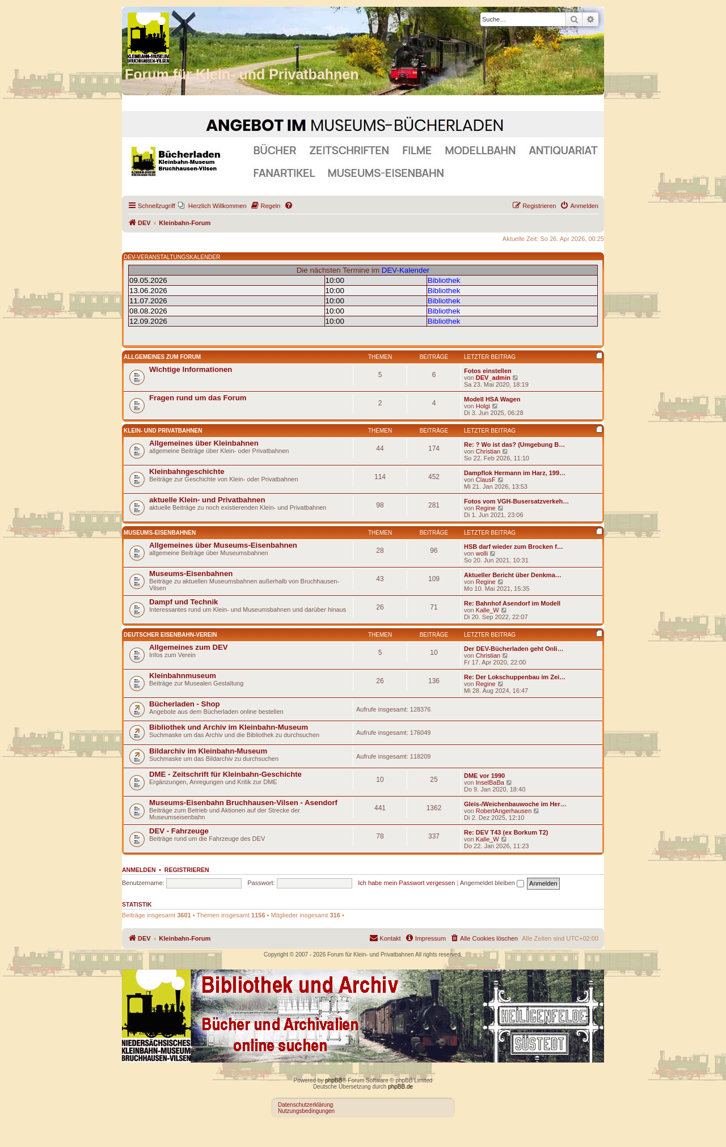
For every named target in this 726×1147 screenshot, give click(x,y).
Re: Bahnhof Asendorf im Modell (512, 603)
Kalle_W (487, 610)
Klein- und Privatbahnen (163, 431)
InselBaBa (490, 782)
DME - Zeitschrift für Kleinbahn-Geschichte (225, 774)
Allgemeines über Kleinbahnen (204, 443)
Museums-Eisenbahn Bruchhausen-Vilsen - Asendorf (243, 802)
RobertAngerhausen (503, 810)
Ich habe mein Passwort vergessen (406, 882)
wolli (482, 553)
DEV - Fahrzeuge (179, 831)
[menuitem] (212, 206)
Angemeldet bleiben (492, 882)
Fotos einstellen (488, 370)
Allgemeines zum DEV (188, 647)
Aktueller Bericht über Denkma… (513, 575)
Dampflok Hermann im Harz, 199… (514, 472)
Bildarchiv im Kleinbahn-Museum (208, 751)
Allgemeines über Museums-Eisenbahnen (223, 545)
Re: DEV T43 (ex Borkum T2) (506, 832)
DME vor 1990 (484, 775)
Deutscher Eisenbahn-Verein (170, 635)
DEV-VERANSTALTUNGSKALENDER (172, 257)
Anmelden (139, 869)
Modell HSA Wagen (492, 399)
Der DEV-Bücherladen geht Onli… (513, 648)
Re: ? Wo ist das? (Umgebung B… (514, 444)
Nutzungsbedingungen (306, 1111)
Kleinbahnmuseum (182, 675)
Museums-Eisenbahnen (160, 533)
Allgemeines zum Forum (162, 357)
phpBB (333, 1080)
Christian (488, 451)
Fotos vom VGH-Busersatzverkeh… (516, 501)
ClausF (486, 479)
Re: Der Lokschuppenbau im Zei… (514, 677)
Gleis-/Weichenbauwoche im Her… (515, 804)
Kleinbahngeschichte (187, 471)
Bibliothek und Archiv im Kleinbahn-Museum (228, 727)
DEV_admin (493, 377)
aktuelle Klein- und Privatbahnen (207, 500)
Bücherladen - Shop (184, 704)
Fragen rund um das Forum (197, 397)
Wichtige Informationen (190, 369)
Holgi (483, 406)
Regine (486, 508)
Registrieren (186, 869)
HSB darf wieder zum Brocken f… (513, 546)
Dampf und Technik (183, 602)
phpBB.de (400, 1086)
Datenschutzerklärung (305, 1105)
